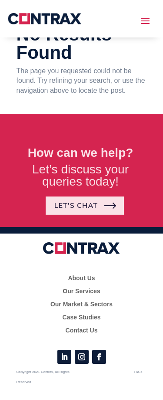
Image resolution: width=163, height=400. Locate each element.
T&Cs (138, 372)
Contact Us (82, 330)
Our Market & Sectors (81, 304)
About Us (81, 278)
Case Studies (82, 317)
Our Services (81, 291)
